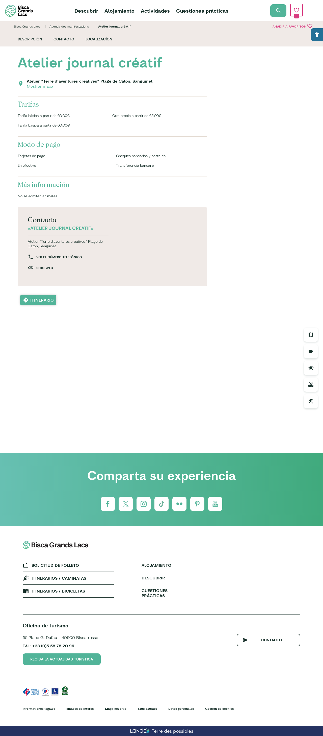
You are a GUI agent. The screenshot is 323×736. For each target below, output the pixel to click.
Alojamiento (119, 11)
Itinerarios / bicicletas (58, 591)
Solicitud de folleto (55, 565)
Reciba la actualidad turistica (61, 659)
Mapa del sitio (115, 708)
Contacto (63, 39)
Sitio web (44, 268)
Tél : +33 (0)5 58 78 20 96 (48, 645)
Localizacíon (99, 39)
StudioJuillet (147, 708)
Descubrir (86, 11)
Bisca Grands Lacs (27, 26)
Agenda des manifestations (69, 26)
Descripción (30, 39)
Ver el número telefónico (59, 257)
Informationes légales (39, 708)
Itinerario (42, 300)
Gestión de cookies (219, 708)
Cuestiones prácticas (202, 11)
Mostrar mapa (40, 86)
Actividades (155, 11)
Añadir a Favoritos (293, 26)
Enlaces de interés (80, 708)
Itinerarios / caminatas (59, 578)
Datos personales (181, 708)
